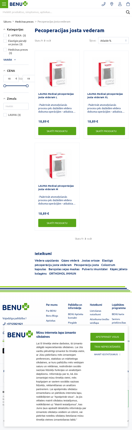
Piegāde (72, 322)
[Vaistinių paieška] (111, 4)
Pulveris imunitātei (95, 269)
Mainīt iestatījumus (106, 354)
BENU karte (118, 314)
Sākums (7, 21)
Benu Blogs (52, 315)
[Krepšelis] (128, 4)
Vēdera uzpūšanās (47, 260)
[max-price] (30, 78)
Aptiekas (50, 320)
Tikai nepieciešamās (107, 346)
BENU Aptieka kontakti (75, 316)
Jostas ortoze (91, 260)
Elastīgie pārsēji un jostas (18, 42)
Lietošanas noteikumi (95, 312)
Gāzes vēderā (70, 260)
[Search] (128, 12)
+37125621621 (13, 325)
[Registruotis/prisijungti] (120, 4)
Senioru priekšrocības (119, 320)
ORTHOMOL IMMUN (62, 273)
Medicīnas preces (24, 21)
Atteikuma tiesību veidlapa (99, 321)
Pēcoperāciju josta (86, 265)
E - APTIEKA (18, 35)
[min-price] (11, 78)
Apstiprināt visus (107, 337)
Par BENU (51, 310)
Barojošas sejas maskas (64, 269)
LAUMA (18, 114)
